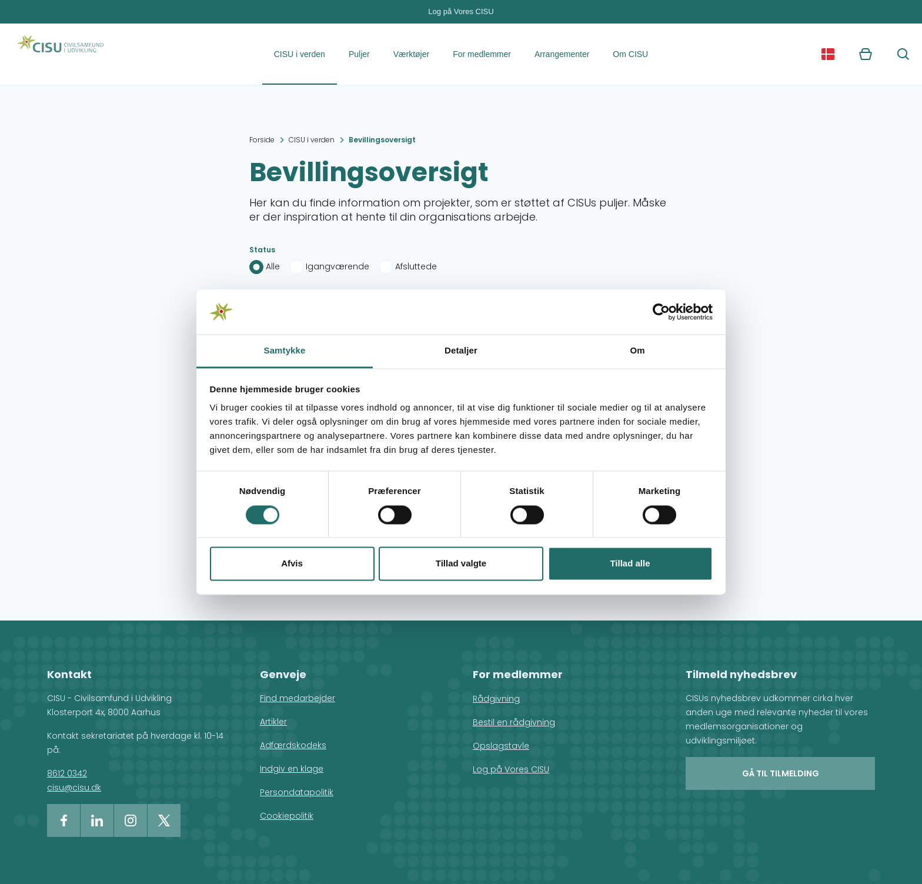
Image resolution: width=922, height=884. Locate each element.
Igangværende (337, 266)
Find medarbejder (297, 698)
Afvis (292, 564)
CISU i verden (299, 54)
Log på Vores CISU (460, 11)
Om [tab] (637, 351)
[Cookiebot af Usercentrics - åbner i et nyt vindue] (661, 312)
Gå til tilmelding (780, 773)
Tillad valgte (461, 564)
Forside (262, 140)
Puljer (359, 54)
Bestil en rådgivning (514, 722)
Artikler (273, 722)
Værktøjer (411, 54)
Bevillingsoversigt (382, 140)
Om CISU (630, 54)
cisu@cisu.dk (74, 787)
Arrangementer (562, 54)
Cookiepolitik (286, 816)
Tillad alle (630, 564)
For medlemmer (482, 54)
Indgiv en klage (291, 769)
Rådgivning (496, 699)
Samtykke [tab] (285, 351)
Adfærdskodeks (293, 745)
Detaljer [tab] (461, 351)
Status (262, 250)
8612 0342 (67, 773)
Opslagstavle (501, 746)
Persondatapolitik (296, 792)
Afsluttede (416, 266)
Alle (273, 266)
